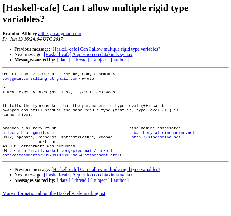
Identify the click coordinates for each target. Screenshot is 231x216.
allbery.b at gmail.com (59, 33)
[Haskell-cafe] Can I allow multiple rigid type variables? (105, 49)
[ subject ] (100, 59)
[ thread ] (80, 59)
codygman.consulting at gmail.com (40, 80)
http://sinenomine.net (156, 150)
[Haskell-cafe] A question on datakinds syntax (88, 54)
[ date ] (63, 59)
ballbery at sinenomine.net (164, 145)
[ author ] (120, 59)
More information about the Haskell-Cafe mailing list (53, 210)
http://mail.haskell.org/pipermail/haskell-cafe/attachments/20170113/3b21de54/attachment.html (61, 169)
